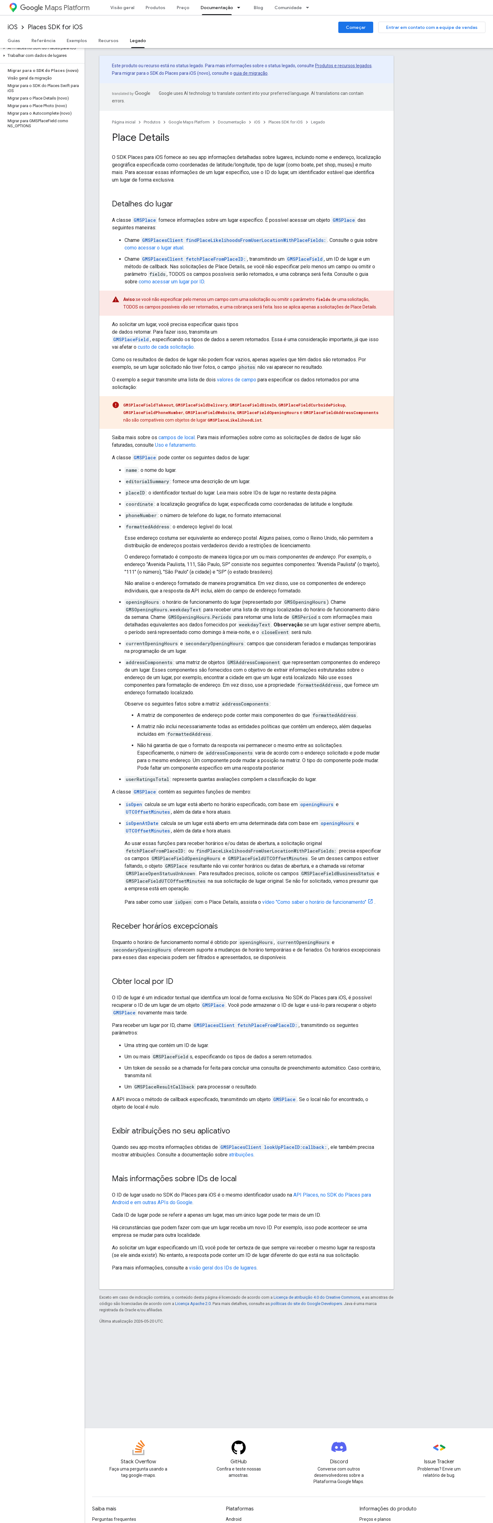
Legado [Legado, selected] (138, 40)
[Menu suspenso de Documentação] (240, 7)
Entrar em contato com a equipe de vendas (432, 27)
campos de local (176, 437)
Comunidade (288, 7)
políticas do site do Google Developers (306, 1303)
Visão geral (122, 7)
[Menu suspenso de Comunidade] (309, 7)
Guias (14, 40)
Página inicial (124, 122)
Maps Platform (55, 7)
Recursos (108, 40)
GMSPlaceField (305, 259)
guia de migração (250, 73)
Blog (258, 7)
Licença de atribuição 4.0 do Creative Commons (317, 1297)
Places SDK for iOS (55, 27)
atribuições (241, 1155)
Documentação (232, 122)
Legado (318, 122)
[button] (41, 48)
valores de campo (236, 380)
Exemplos (77, 40)
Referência (43, 40)
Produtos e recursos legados (343, 65)
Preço (183, 7)
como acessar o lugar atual (154, 248)
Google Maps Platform (189, 122)
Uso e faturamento (175, 445)
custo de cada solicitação (166, 347)
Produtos (155, 7)
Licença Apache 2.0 (193, 1303)
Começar (356, 27)
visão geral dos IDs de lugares (223, 1268)
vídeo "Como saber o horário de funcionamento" (314, 902)
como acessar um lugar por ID (171, 282)
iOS (13, 27)
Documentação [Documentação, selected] (217, 7)
